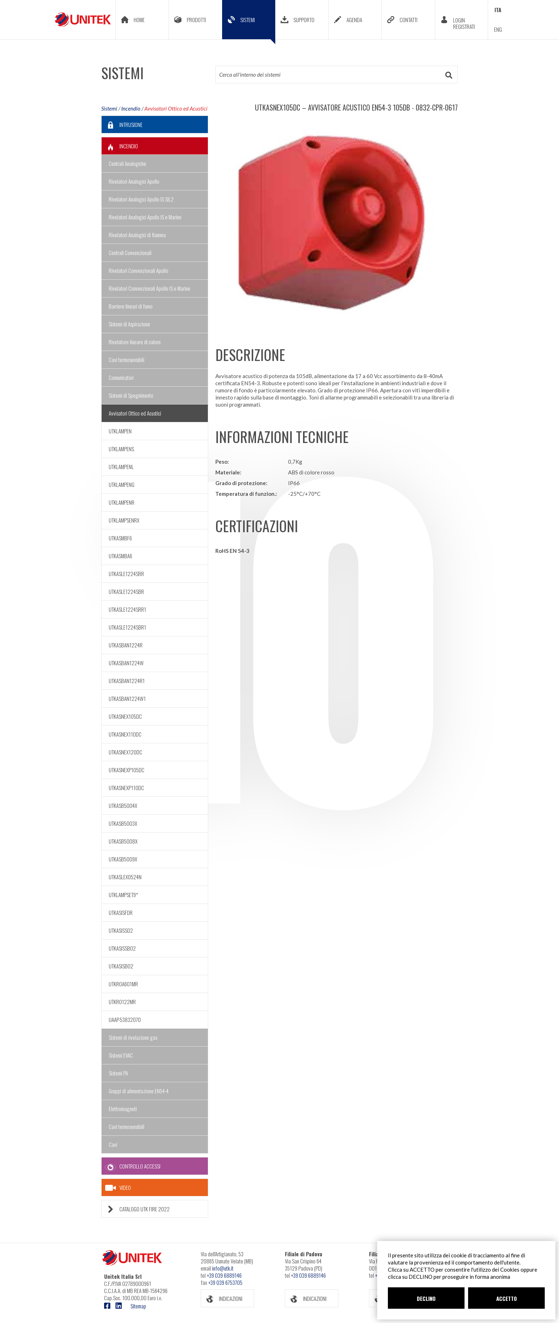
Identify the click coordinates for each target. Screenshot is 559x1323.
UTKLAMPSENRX (124, 520)
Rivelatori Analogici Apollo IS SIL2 (141, 199)
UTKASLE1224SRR (126, 573)
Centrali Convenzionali (130, 252)
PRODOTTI (187, 20)
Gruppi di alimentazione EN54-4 (139, 1091)
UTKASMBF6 (120, 538)
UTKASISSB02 (122, 948)
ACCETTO (506, 1298)
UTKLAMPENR (121, 502)
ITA (497, 10)
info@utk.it (223, 1268)
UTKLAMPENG (121, 484)
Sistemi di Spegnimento (131, 395)
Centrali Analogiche (127, 163)
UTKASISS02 (121, 930)
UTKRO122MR (122, 1002)
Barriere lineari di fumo (131, 306)
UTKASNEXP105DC (126, 770)
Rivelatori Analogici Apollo (134, 181)
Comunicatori (121, 377)
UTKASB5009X (123, 859)
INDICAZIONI (221, 1298)
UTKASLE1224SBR (126, 591)
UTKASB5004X (123, 805)
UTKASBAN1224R (126, 645)
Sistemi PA (118, 1073)
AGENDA (345, 20)
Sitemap (138, 1305)
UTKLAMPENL (121, 466)
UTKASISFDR (121, 912)
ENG (498, 29)
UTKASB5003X (123, 823)
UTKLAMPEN (120, 431)
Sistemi (109, 108)
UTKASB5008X (123, 841)
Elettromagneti (123, 1109)
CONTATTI (399, 20)
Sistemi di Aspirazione (129, 324)
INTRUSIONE (122, 124)
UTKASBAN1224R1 (127, 681)
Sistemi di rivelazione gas (133, 1037)
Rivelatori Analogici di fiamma (137, 235)
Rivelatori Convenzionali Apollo (138, 270)
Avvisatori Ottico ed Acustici (175, 108)
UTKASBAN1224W (126, 663)
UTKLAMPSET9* (123, 895)
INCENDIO (120, 146)
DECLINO (426, 1298)
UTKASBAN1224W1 (127, 698)
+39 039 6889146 (224, 1275)
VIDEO (118, 1187)
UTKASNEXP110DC (126, 788)
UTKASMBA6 (120, 556)
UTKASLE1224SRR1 (127, 609)
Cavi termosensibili (126, 359)
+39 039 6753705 (225, 1282)
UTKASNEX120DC (125, 752)
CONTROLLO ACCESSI (131, 1166)
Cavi (113, 1144)
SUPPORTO (295, 20)
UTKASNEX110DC (125, 734)
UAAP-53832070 (125, 1019)
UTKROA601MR (123, 984)
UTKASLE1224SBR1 (127, 627)
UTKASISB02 (121, 966)
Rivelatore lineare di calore (135, 342)
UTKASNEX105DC (125, 716)
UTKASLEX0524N (125, 877)
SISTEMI (248, 25)
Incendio (130, 108)
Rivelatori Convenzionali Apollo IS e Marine (149, 288)
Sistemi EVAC (121, 1055)
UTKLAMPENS (121, 449)
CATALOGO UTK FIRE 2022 (136, 1209)
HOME (130, 20)
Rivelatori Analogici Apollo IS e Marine (145, 217)
